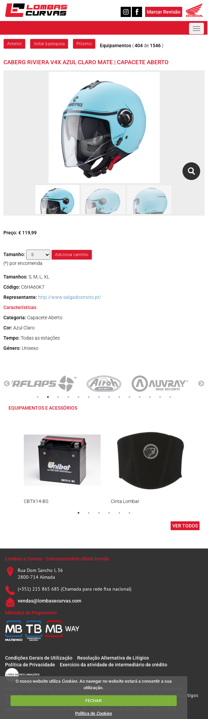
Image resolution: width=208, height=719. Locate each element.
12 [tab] (149, 397)
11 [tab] (139, 397)
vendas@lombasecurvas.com (49, 601)
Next (201, 383)
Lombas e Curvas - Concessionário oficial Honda (57, 558)
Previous (6, 383)
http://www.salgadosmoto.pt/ (69, 297)
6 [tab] (88, 397)
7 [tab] (99, 397)
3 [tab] (58, 397)
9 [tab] (119, 397)
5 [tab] (78, 397)
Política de (93, 713)
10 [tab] (129, 397)
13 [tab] (160, 397)
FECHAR (93, 700)
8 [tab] (109, 397)
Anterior (14, 43)
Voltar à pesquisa (49, 43)
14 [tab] (170, 397)
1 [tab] (37, 397)
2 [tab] (48, 397)
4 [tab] (68, 397)
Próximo (84, 43)
